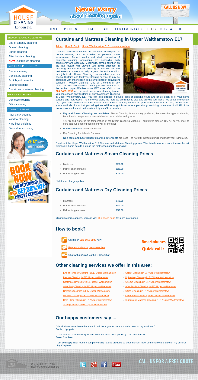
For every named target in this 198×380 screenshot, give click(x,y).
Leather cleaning (18, 84)
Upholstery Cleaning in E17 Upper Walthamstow (149, 277)
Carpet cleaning (18, 71)
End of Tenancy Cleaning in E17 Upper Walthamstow (89, 273)
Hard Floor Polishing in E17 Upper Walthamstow (87, 300)
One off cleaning (18, 47)
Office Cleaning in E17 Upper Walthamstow (147, 291)
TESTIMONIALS (129, 29)
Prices (59, 46)
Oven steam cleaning (21, 128)
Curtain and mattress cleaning (26, 89)
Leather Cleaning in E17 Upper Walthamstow (85, 277)
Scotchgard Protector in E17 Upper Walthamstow (87, 282)
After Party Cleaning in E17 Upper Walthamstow (87, 286)
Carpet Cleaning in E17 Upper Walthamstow (147, 273)
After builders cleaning (22, 56)
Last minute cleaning (24, 60)
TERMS (89, 29)
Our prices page (106, 218)
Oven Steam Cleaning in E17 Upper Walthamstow (150, 295)
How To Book (72, 46)
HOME (53, 29)
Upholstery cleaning (20, 75)
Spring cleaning (18, 51)
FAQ (105, 29)
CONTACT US (172, 29)
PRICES (71, 29)
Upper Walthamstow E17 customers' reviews (106, 46)
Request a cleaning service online (86, 247)
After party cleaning (20, 114)
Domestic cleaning (19, 99)
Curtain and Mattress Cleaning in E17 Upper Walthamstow (154, 300)
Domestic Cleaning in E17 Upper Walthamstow (86, 291)
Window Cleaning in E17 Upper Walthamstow (86, 295)
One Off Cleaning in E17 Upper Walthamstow (148, 282)
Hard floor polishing (20, 123)
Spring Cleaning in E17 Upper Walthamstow (85, 304)
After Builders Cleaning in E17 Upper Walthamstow (150, 286)
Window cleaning (19, 119)
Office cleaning (17, 104)
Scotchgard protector (21, 80)
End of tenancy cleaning (23, 42)
